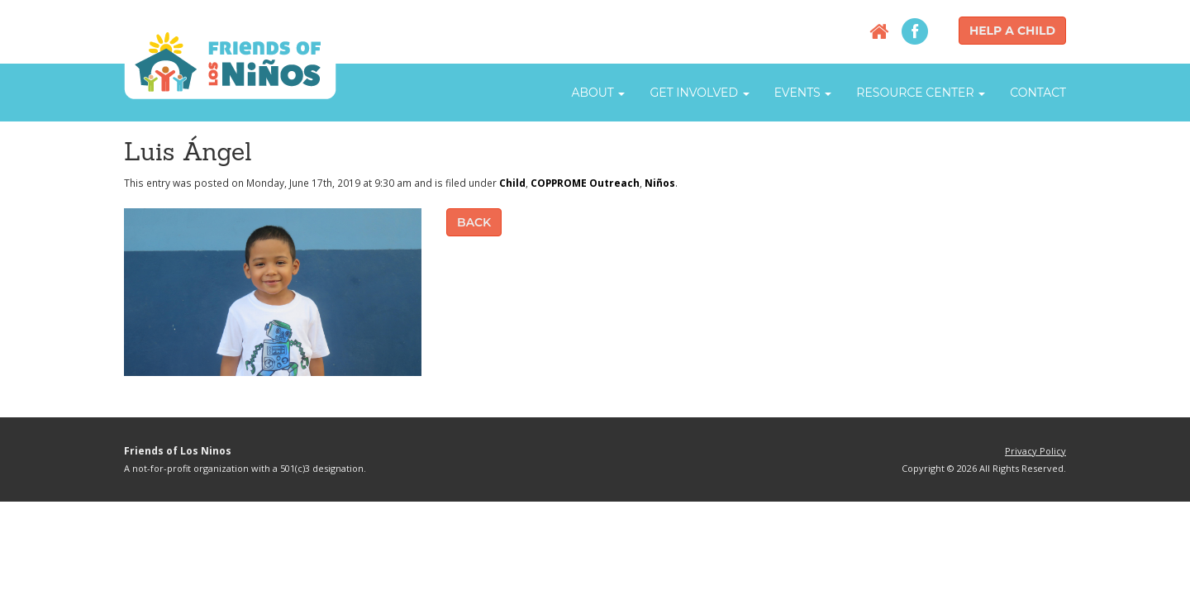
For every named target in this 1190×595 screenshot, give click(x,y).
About (598, 92)
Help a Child (1012, 30)
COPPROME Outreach (585, 182)
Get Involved (699, 92)
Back (474, 222)
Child (512, 182)
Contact (1038, 92)
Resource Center (920, 92)
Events (803, 92)
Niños (660, 182)
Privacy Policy (1035, 451)
